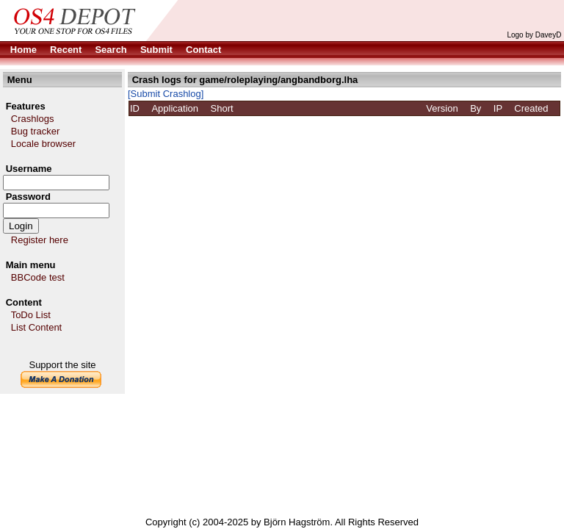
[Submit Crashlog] (165, 93)
